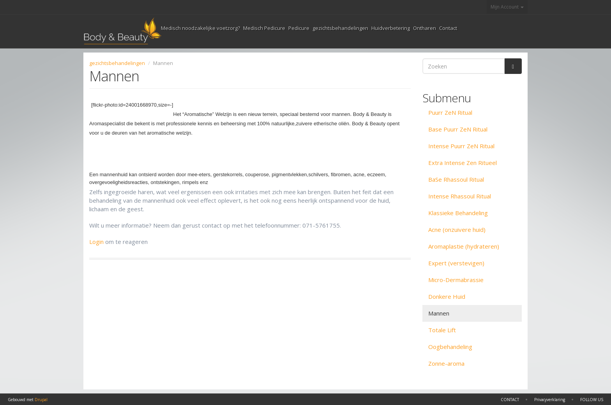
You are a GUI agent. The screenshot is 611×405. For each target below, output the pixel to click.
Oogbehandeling (450, 347)
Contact (448, 28)
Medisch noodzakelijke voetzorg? (200, 28)
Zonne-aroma (446, 363)
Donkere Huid (446, 296)
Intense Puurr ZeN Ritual (461, 146)
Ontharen (424, 28)
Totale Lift (442, 330)
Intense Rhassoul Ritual (459, 196)
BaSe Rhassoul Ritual (456, 179)
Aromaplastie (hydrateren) (463, 246)
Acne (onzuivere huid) (457, 229)
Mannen (438, 313)
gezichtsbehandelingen (340, 28)
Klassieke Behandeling (458, 213)
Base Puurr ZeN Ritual (457, 129)
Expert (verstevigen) (456, 263)
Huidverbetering (390, 28)
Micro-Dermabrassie (456, 280)
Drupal (41, 399)
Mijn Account (507, 7)
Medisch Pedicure (264, 28)
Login (96, 241)
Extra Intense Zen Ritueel (462, 163)
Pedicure (298, 28)
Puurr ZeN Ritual (450, 112)
